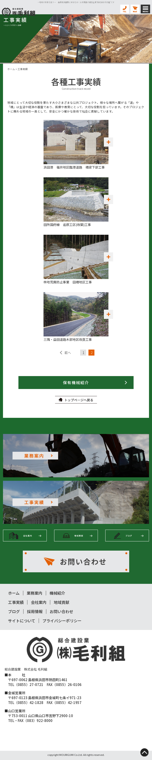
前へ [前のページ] (67, 352)
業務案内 (34, 593)
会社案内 (39, 602)
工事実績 (16, 602)
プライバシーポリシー (62, 620)
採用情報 (35, 611)
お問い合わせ (61, 611)
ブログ (14, 611)
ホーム (14, 593)
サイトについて (21, 620)
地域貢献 (61, 602)
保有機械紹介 (76, 382)
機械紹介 (57, 593)
